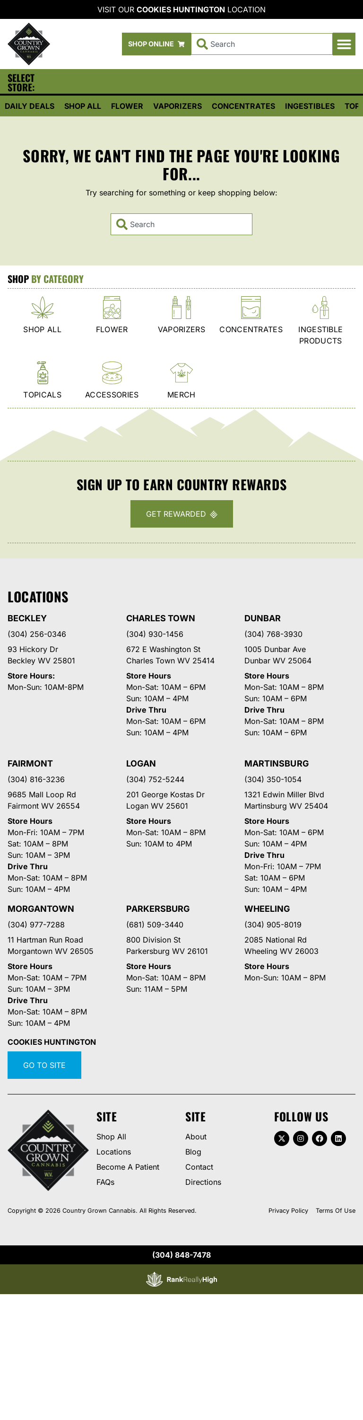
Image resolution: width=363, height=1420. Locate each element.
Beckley (27, 618)
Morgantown (41, 909)
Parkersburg (158, 909)
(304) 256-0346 (37, 634)
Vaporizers (177, 106)
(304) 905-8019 (273, 924)
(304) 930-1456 (154, 634)
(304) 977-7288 (36, 924)
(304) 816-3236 (36, 779)
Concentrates (243, 106)
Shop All (82, 106)
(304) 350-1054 (273, 779)
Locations (113, 1151)
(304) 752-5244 (155, 779)
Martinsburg (276, 763)
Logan (141, 763)
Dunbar (262, 618)
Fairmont (30, 763)
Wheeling (267, 909)
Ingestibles (310, 106)
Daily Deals (29, 106)
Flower (127, 106)
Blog (193, 1151)
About (196, 1136)
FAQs (105, 1182)
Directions (203, 1182)
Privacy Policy (288, 1210)
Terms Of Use (335, 1210)
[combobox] (262, 44)
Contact (199, 1167)
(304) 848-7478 (181, 1255)
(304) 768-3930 (273, 634)
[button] (344, 44)
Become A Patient (127, 1167)
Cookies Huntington (181, 9)
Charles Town (160, 618)
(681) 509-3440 (154, 924)
